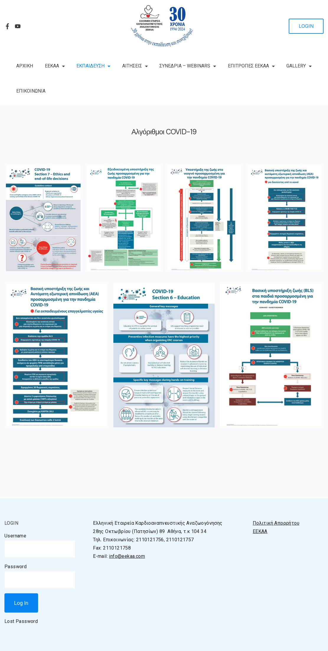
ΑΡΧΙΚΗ (24, 66)
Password (15, 566)
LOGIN (306, 26)
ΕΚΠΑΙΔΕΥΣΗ (93, 66)
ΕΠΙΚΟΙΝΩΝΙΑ (30, 91)
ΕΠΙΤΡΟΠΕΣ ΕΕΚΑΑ (251, 66)
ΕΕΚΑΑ (55, 66)
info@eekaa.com (127, 556)
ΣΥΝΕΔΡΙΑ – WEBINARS (187, 66)
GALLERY (299, 66)
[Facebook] (7, 26)
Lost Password (21, 621)
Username (15, 536)
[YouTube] (18, 26)
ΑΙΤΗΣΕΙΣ (135, 66)
